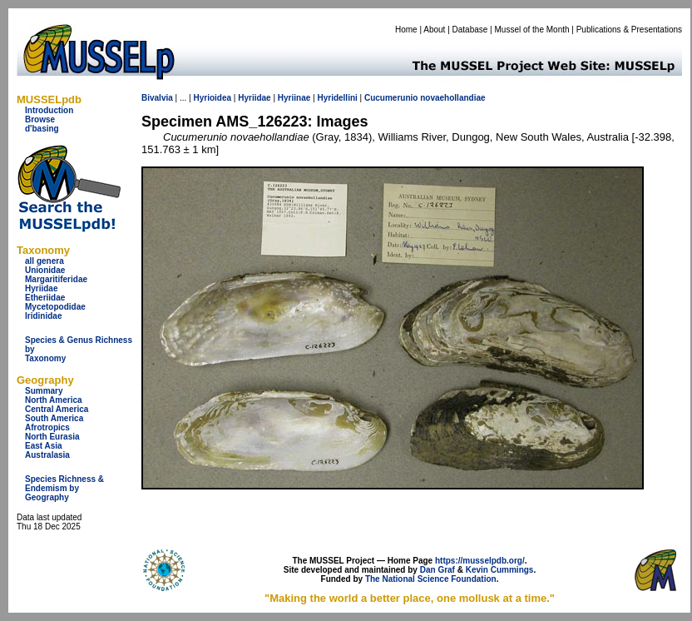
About (434, 29)
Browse (40, 119)
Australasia (47, 455)
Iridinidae (43, 315)
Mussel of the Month (532, 29)
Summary (44, 390)
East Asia (43, 445)
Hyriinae (294, 97)
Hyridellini (337, 97)
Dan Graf (437, 569)
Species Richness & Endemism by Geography (64, 488)
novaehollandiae (452, 97)
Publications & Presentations (629, 29)
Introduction (49, 110)
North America (53, 400)
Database (470, 29)
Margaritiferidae (56, 279)
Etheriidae (45, 297)
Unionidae (45, 270)
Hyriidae (41, 288)
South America (54, 418)
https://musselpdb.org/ (480, 560)
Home (406, 29)
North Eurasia (52, 436)
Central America (56, 409)
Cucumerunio (391, 97)
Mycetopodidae (55, 306)
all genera (44, 261)
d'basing (42, 128)
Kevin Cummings (500, 569)
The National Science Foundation (431, 579)
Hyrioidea (212, 97)
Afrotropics (47, 427)
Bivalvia (157, 97)
